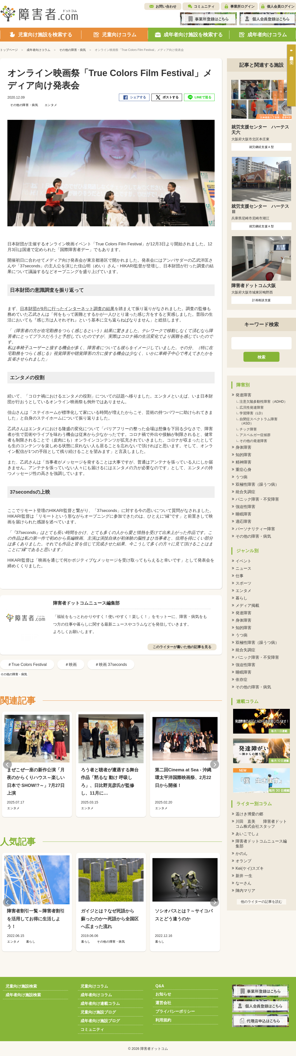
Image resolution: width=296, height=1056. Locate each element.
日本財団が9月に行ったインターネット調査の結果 (67, 308)
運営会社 (163, 1003)
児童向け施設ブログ (98, 1012)
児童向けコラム (94, 986)
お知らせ (163, 994)
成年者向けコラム (96, 995)
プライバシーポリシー (175, 1011)
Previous (7, 764)
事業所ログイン (242, 6)
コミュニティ (204, 6)
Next (214, 764)
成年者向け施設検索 (23, 995)
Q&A (159, 986)
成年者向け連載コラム (100, 1003)
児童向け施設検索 (21, 986)
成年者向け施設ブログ (100, 1021)
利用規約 (163, 1020)
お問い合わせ (166, 6)
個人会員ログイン (281, 6)
